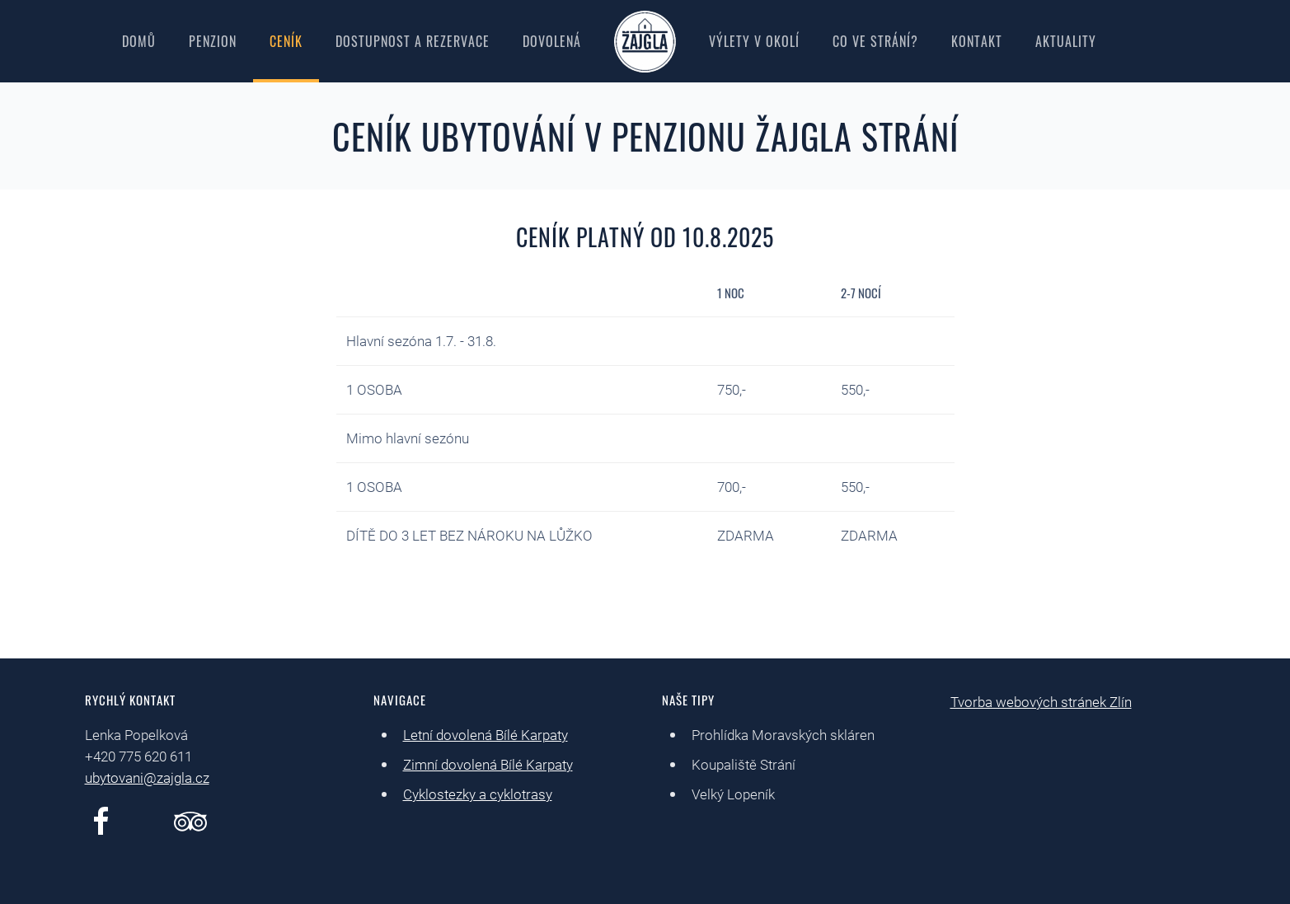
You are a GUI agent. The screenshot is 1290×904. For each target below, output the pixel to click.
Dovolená (552, 41)
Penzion (213, 41)
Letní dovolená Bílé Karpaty (485, 735)
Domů (139, 41)
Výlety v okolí (754, 41)
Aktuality (1065, 41)
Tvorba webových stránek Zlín (1041, 702)
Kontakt (976, 41)
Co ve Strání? (875, 41)
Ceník (286, 41)
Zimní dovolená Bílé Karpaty (488, 764)
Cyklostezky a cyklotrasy (477, 794)
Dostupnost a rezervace (412, 41)
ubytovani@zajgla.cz (147, 778)
